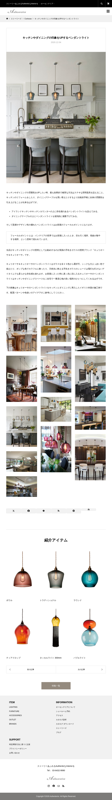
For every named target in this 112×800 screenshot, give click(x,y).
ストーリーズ (61, 728)
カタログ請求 (61, 720)
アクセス (59, 715)
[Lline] (43, 511)
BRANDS (12, 724)
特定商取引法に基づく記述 (19, 744)
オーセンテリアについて (65, 707)
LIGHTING (13, 707)
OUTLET (12, 720)
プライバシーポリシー (18, 749)
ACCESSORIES (15, 715)
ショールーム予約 (63, 711)
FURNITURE (14, 711)
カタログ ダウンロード (65, 724)
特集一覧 (56, 686)
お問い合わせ (14, 753)
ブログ (58, 732)
